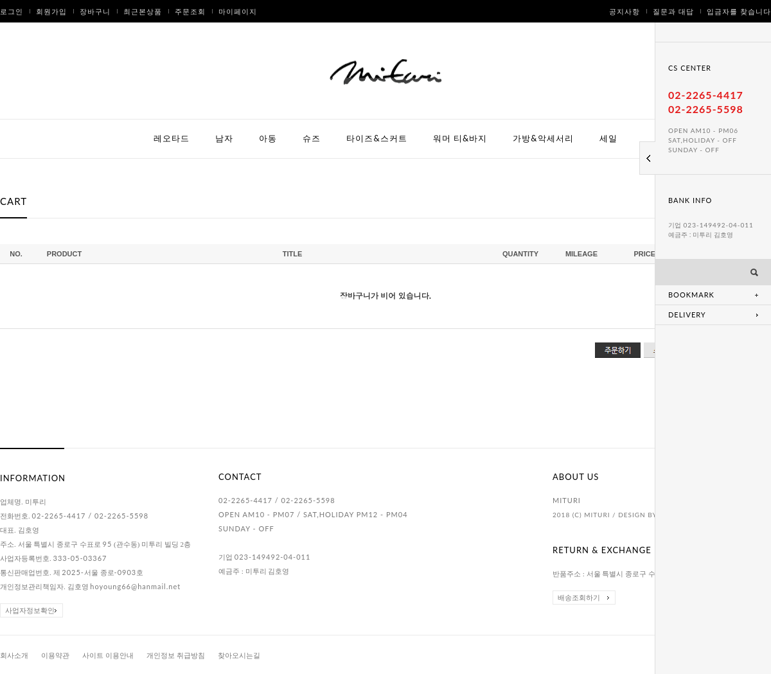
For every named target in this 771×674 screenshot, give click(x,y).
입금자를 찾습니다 (739, 11)
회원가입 (51, 11)
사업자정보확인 (30, 610)
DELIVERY (687, 314)
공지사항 (624, 11)
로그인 (11, 11)
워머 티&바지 (460, 138)
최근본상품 (142, 11)
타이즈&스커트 (376, 138)
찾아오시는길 (239, 655)
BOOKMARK (691, 294)
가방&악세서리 (543, 138)
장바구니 (95, 11)
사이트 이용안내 (108, 655)
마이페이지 (237, 11)
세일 (608, 138)
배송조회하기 (579, 597)
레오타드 (172, 138)
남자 (224, 138)
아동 (268, 138)
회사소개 (14, 655)
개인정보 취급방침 (175, 655)
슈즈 (312, 138)
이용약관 (55, 655)
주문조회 (190, 11)
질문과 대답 (673, 11)
